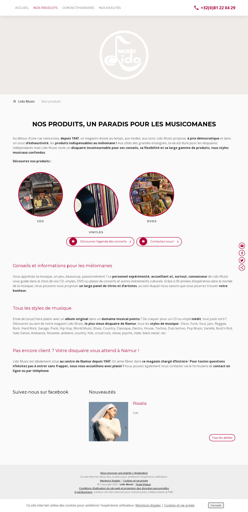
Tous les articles (222, 449)
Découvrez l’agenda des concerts (96, 247)
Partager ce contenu (242, 267)
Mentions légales (110, 492)
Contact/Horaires (78, 8)
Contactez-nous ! (169, 247)
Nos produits (45, 8)
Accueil (22, 8)
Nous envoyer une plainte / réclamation (124, 484)
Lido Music (26, 101)
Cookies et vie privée (135, 492)
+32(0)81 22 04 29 (214, 7)
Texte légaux (143, 496)
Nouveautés (110, 8)
